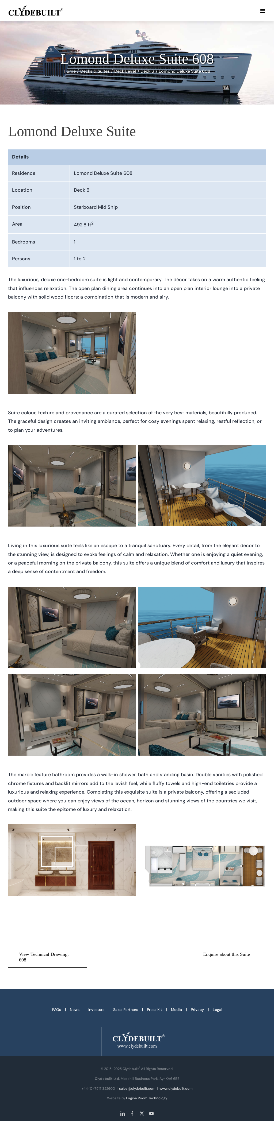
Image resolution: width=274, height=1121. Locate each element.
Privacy (197, 1009)
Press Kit (154, 1009)
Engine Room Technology (146, 1098)
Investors (96, 1009)
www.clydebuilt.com (176, 1088)
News (74, 1009)
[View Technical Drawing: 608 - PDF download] (47, 957)
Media (176, 1009)
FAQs (56, 1009)
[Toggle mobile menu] (263, 11)
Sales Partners (125, 1009)
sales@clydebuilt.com (137, 1088)
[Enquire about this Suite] (226, 954)
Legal (217, 1009)
